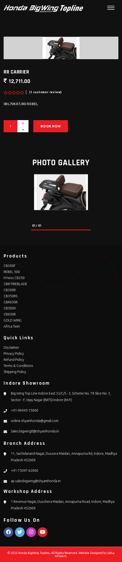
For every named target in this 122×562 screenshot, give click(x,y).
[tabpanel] (61, 192)
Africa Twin (12, 326)
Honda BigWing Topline (34, 552)
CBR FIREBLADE (15, 284)
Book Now (51, 126)
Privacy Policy (14, 353)
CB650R (10, 314)
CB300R (10, 290)
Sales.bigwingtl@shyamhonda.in (35, 431)
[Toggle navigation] (111, 7)
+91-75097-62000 (24, 470)
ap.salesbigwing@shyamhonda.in (36, 481)
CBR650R (11, 302)
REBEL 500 (12, 272)
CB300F (9, 266)
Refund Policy (14, 360)
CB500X (10, 308)
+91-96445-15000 (24, 410)
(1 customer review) (45, 92)
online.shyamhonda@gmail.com (34, 421)
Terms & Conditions (18, 366)
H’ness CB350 (14, 278)
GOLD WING (13, 320)
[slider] (13, 91)
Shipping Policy (15, 372)
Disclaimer (11, 347)
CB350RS (10, 296)
